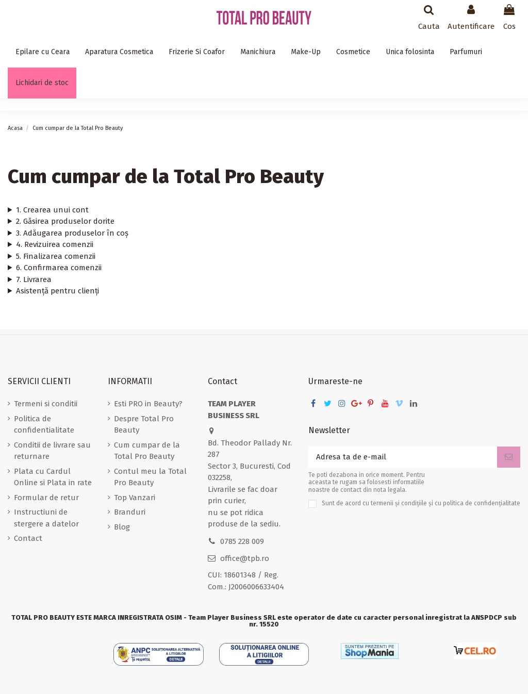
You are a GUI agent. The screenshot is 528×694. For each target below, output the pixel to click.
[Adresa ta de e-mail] (403, 457)
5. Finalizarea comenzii (55, 256)
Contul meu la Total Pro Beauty (150, 477)
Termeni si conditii (45, 403)
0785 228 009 (242, 541)
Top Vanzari (134, 497)
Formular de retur (46, 497)
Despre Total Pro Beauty (144, 424)
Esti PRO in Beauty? (148, 403)
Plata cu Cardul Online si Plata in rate (53, 477)
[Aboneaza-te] (508, 457)
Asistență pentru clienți (57, 290)
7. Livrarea (34, 279)
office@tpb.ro (244, 558)
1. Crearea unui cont (52, 209)
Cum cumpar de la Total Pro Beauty (147, 450)
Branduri (129, 512)
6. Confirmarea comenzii (59, 267)
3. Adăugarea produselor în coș (72, 233)
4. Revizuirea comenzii (54, 244)
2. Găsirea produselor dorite (65, 221)
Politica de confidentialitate (44, 424)
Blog (122, 527)
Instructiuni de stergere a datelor (46, 517)
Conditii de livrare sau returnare (52, 450)
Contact (28, 538)
